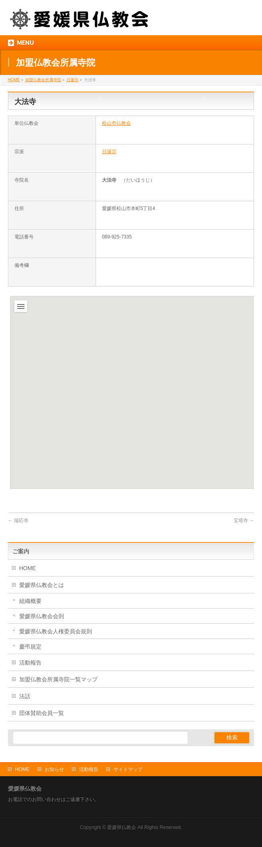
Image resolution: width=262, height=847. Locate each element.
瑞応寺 (18, 520)
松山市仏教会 (116, 123)
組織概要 (30, 601)
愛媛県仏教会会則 (41, 616)
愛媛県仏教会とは (41, 585)
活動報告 (30, 662)
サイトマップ (128, 769)
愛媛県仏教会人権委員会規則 (55, 631)
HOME (27, 568)
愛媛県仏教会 (121, 827)
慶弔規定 (30, 646)
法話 (24, 696)
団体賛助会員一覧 (41, 713)
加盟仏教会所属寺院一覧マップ (58, 679)
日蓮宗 (109, 151)
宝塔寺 (244, 520)
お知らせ (54, 769)
